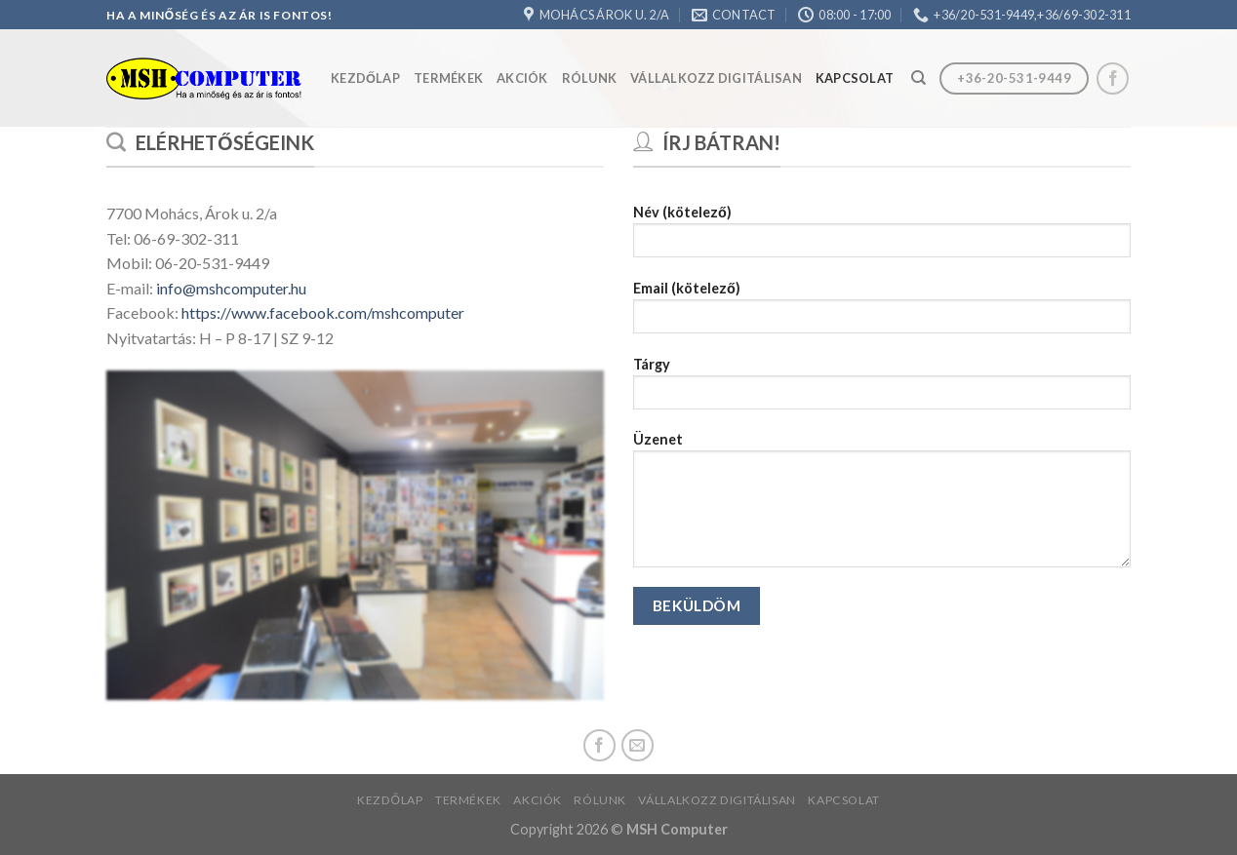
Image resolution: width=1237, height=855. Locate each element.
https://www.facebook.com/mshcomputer (321, 312)
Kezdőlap (365, 78)
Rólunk (590, 78)
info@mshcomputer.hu (231, 288)
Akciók (522, 78)
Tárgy (882, 389)
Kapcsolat (855, 78)
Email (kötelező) (882, 313)
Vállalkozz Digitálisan (716, 78)
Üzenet (882, 506)
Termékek (448, 78)
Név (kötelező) (882, 237)
